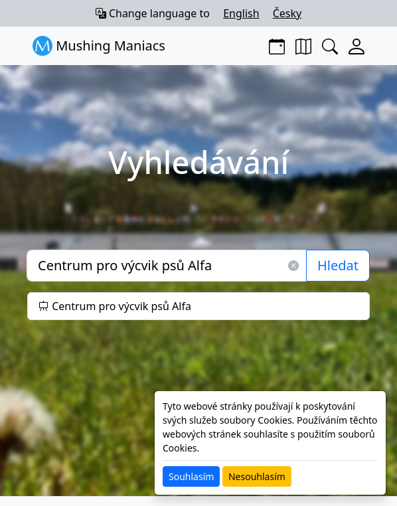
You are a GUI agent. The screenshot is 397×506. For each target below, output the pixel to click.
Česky (287, 13)
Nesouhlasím (256, 476)
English (241, 13)
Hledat (337, 265)
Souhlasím (191, 476)
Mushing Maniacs (99, 46)
